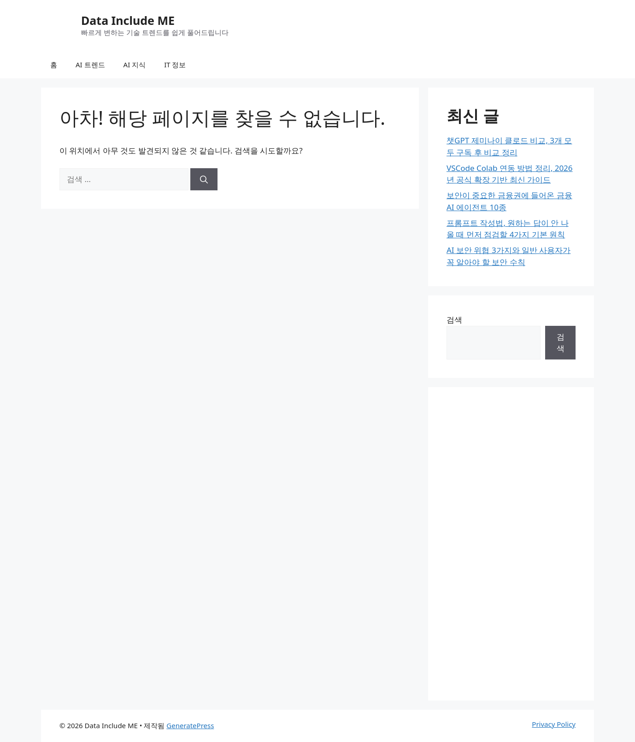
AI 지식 (134, 64)
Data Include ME (128, 20)
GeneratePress (190, 725)
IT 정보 (175, 64)
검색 (454, 319)
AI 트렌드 (90, 64)
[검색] (204, 179)
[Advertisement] (511, 544)
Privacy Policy (554, 724)
